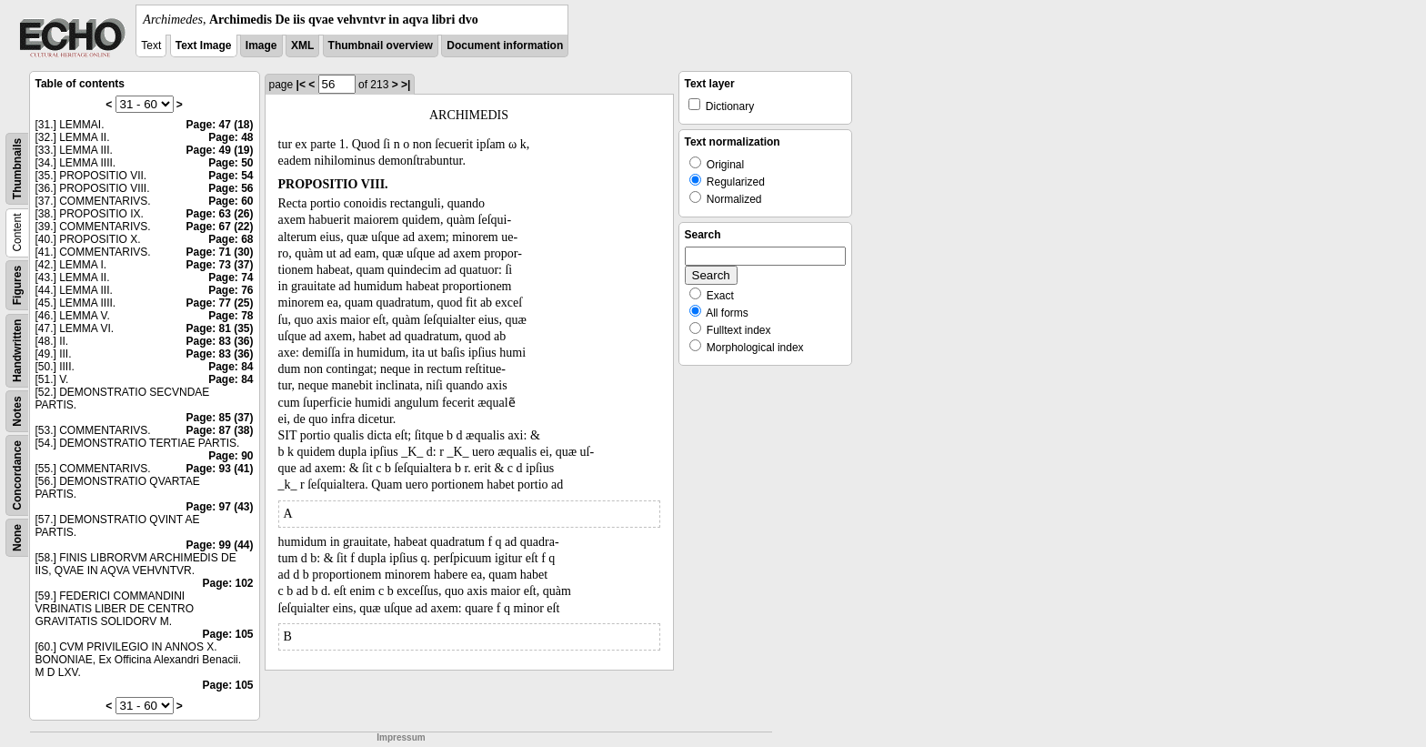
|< (301, 84)
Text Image (204, 45)
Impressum (401, 737)
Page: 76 (230, 290)
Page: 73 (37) (219, 264)
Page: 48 (230, 137)
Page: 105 (227, 634)
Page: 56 (230, 188)
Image (261, 45)
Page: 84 (230, 366)
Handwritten (17, 350)
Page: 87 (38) (219, 430)
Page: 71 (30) (219, 252)
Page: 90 (230, 455)
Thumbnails (17, 168)
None (17, 537)
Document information (505, 45)
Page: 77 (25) (219, 303)
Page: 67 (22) (219, 226)
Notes (17, 411)
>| (405, 84)
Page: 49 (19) (219, 150)
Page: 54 (230, 175)
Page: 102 (227, 583)
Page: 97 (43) (219, 506)
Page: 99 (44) (219, 545)
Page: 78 (230, 315)
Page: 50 (230, 162)
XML (302, 45)
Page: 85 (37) (219, 417)
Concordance (17, 475)
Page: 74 (230, 277)
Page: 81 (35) (219, 328)
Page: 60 (230, 201)
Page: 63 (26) (219, 213)
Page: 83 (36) (219, 341)
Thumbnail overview (380, 45)
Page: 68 (230, 239)
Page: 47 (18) (219, 124)
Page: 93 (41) (219, 468)
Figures (17, 285)
